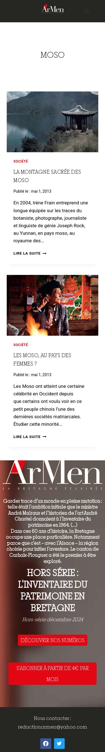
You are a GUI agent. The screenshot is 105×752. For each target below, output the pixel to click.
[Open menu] (86, 11)
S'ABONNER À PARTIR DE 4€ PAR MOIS (53, 674)
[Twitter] (59, 743)
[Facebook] (45, 743)
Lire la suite (29, 253)
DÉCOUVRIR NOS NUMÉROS (53, 640)
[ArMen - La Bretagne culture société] (52, 9)
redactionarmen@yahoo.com (52, 727)
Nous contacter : (52, 718)
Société (20, 161)
